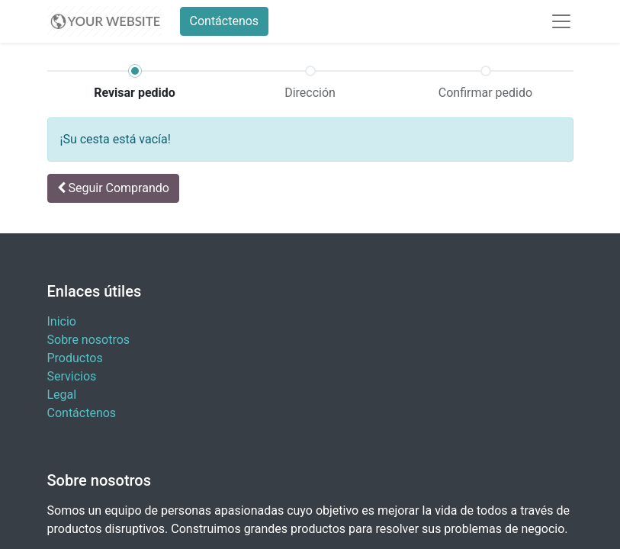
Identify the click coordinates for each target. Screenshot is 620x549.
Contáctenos (224, 21)
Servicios (72, 376)
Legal (62, 394)
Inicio (61, 321)
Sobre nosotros (88, 339)
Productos (75, 358)
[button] (113, 188)
